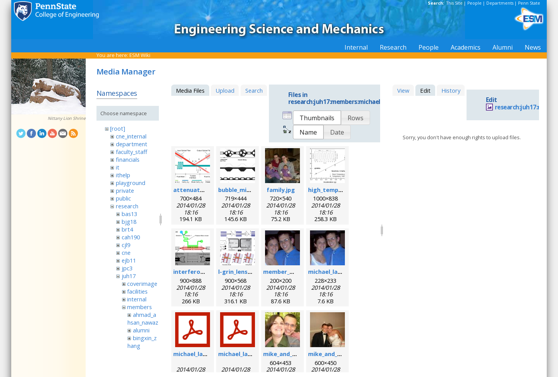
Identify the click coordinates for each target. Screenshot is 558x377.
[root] (117, 128)
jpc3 (127, 268)
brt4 (127, 229)
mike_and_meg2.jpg (335, 354)
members (139, 307)
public (123, 198)
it (117, 167)
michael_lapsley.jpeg (337, 271)
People (474, 3)
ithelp (123, 175)
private (125, 190)
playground (130, 183)
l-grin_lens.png (239, 271)
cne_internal (131, 136)
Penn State (529, 3)
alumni (141, 330)
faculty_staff (131, 152)
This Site (454, 3)
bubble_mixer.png (243, 190)
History (450, 90)
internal (136, 299)
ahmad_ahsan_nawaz (142, 318)
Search (254, 90)
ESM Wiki (139, 55)
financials (128, 159)
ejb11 (129, 260)
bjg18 (129, 221)
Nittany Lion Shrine (67, 118)
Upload (224, 90)
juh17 (129, 276)
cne (126, 252)
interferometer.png (202, 271)
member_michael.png (293, 271)
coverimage (142, 283)
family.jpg (281, 190)
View (403, 90)
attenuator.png (196, 190)
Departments (499, 3)
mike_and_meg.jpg (289, 354)
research (127, 206)
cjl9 (126, 245)
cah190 (131, 237)
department (131, 144)
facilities (137, 291)
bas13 (129, 214)
